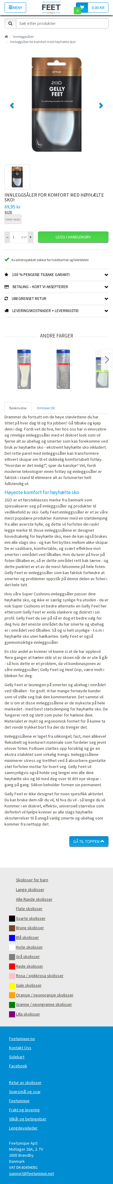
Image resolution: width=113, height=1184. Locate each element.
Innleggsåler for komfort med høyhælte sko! (43, 41)
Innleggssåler (23, 36)
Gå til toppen (89, 841)
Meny (15, 7)
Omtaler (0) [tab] (46, 408)
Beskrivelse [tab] (18, 408)
